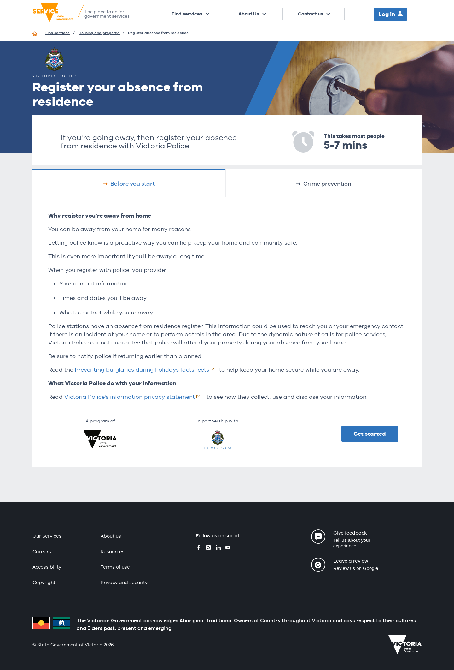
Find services (187, 14)
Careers (41, 551)
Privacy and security (124, 582)
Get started (369, 433)
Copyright (43, 582)
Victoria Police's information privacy (134, 396)
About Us (248, 14)
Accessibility (46, 567)
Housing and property (99, 33)
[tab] (128, 183)
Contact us (310, 14)
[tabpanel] (227, 306)
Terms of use (115, 567)
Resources (113, 551)
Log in (386, 14)
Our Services (46, 536)
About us (111, 536)
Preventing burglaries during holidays (147, 369)
